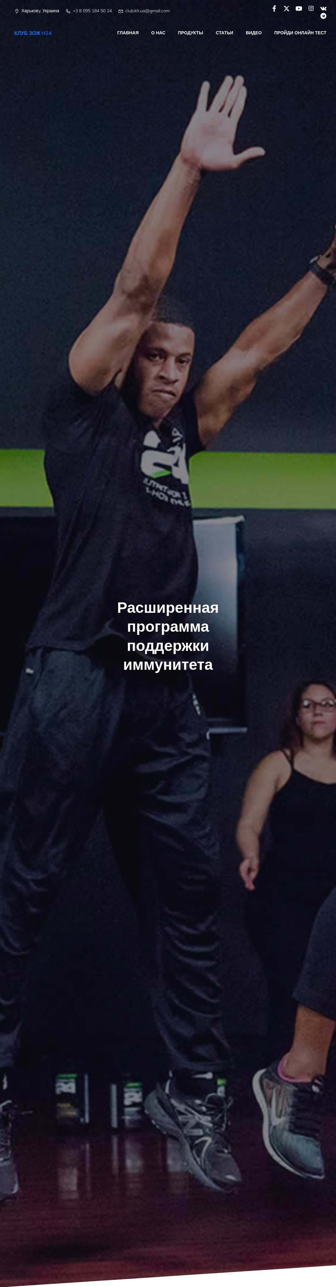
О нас (158, 33)
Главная (128, 33)
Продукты (190, 33)
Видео (254, 33)
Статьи (225, 33)
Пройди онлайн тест (300, 33)
